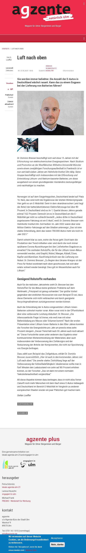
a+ (11, 88)
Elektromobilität (25, 404)
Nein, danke (57, 545)
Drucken (9, 83)
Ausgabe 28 (22, 413)
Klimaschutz (51, 68)
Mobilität (50, 71)
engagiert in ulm (9, 494)
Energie (49, 66)
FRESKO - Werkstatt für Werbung (16, 501)
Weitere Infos (31, 551)
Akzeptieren (57, 539)
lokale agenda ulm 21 (11, 487)
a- (8, 89)
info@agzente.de (9, 534)
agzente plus (43, 439)
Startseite (5, 49)
